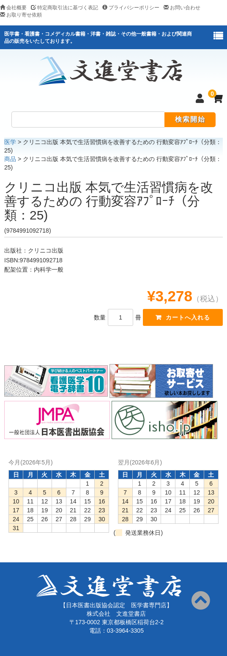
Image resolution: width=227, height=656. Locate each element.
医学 (10, 142)
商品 (10, 159)
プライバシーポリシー (130, 8)
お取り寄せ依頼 (21, 15)
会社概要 (13, 8)
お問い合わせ (182, 8)
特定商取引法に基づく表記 (64, 8)
